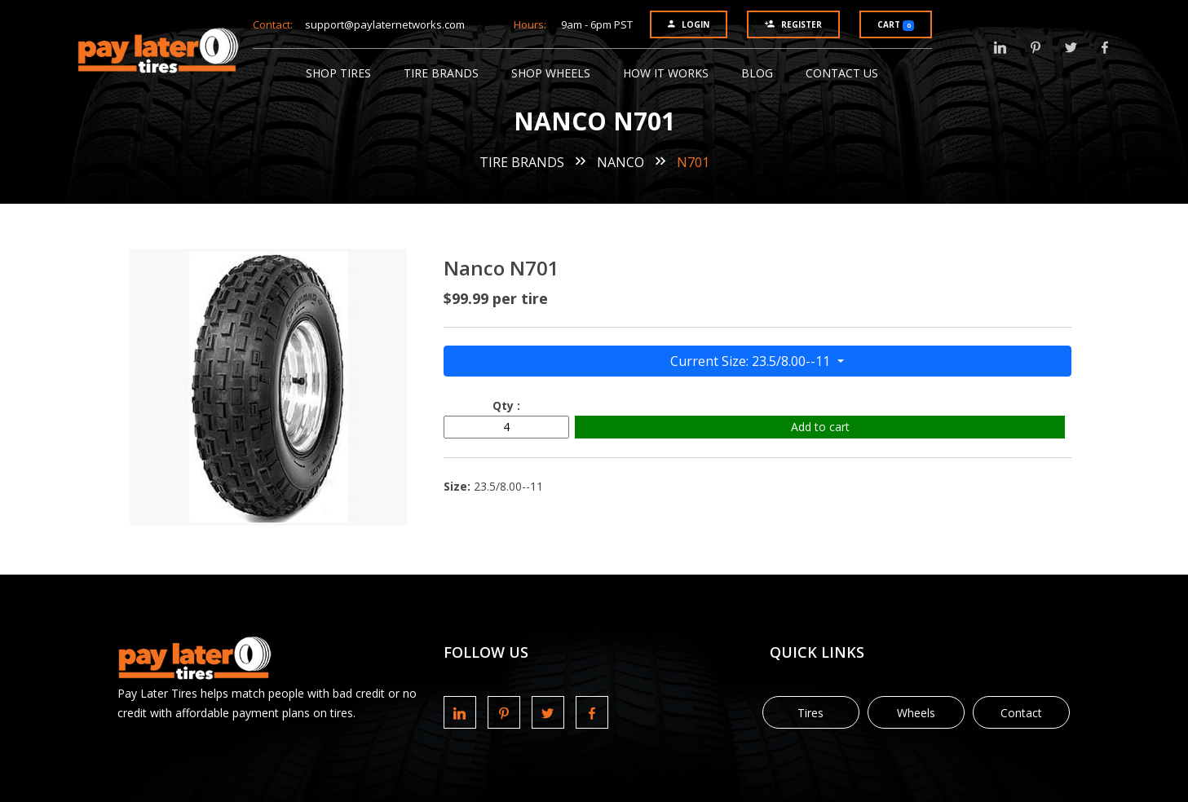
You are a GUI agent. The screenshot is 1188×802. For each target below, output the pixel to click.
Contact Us (842, 73)
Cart (895, 25)
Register (793, 24)
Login (688, 24)
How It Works (666, 73)
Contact (1021, 712)
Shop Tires (338, 73)
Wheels (916, 712)
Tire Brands (441, 73)
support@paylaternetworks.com (385, 24)
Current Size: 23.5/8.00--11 (751, 361)
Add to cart (820, 426)
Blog (757, 73)
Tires (810, 712)
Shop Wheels (550, 73)
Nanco (620, 162)
